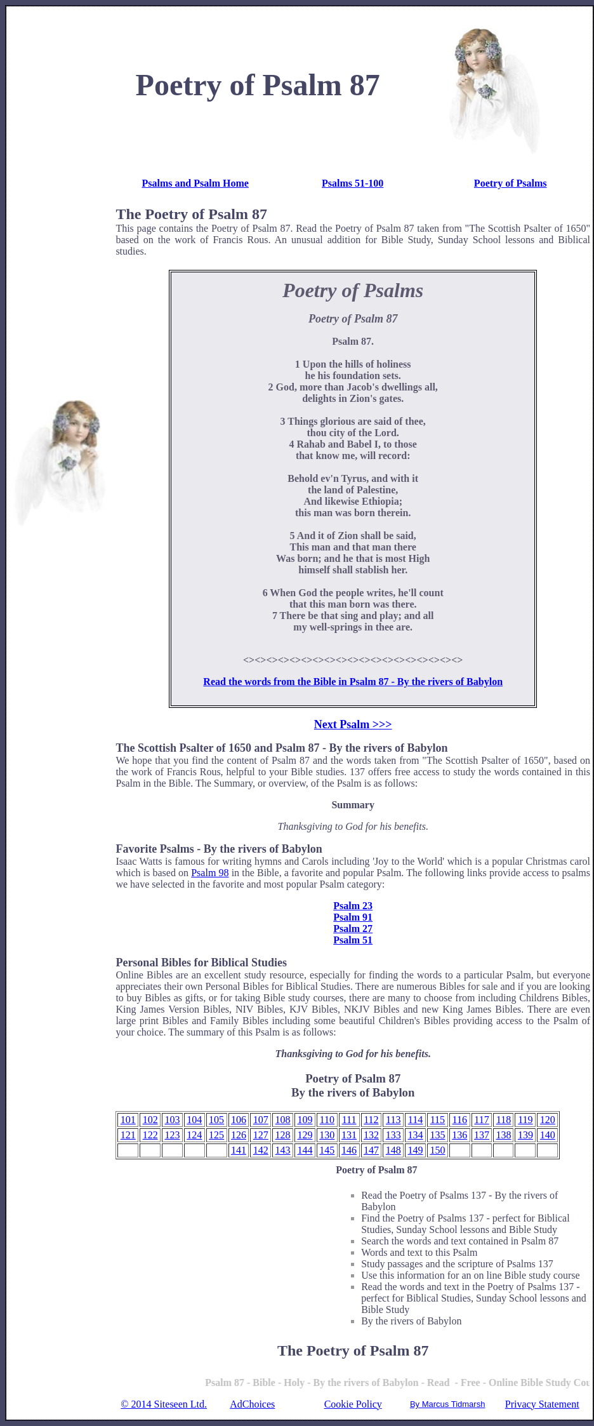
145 (326, 1150)
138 (503, 1134)
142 (260, 1150)
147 (371, 1150)
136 (459, 1134)
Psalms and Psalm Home (195, 183)
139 (525, 1134)
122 (150, 1134)
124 (194, 1134)
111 (349, 1119)
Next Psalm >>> (353, 724)
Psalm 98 (209, 872)
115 (437, 1119)
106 (238, 1119)
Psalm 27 (353, 928)
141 (238, 1150)
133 (393, 1134)
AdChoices (252, 1404)
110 (327, 1119)
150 (437, 1150)
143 (283, 1150)
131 (349, 1134)
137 (481, 1134)
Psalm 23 (353, 905)
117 (481, 1119)
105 (216, 1119)
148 (393, 1150)
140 (547, 1134)
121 (128, 1134)
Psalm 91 (353, 917)
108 (283, 1119)
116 (459, 1119)
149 (415, 1150)
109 (304, 1119)
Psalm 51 (353, 940)
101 (128, 1119)
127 (260, 1134)
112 (371, 1119)
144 (304, 1150)
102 (150, 1119)
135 (437, 1134)
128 (283, 1134)
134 (415, 1134)
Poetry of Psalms (510, 183)
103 (172, 1119)
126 (238, 1134)
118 (503, 1119)
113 (393, 1119)
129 (304, 1134)
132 (371, 1134)
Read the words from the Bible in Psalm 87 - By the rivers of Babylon (353, 681)
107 (260, 1119)
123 (172, 1134)
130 (326, 1134)
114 (415, 1119)
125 (216, 1134)
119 (525, 1119)
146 (349, 1150)
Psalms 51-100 (352, 183)
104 (194, 1119)
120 (547, 1119)
